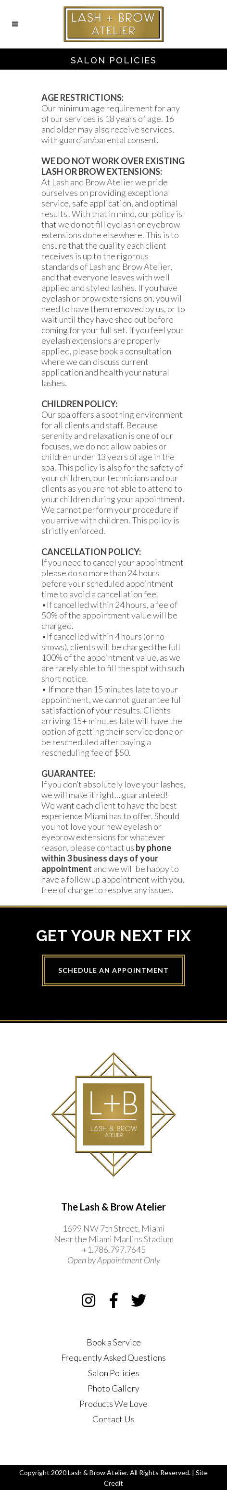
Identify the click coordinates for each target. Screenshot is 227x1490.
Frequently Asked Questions (113, 1357)
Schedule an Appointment (113, 970)
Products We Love (113, 1403)
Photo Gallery (113, 1388)
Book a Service (114, 1342)
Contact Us (113, 1419)
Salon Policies (113, 1373)
